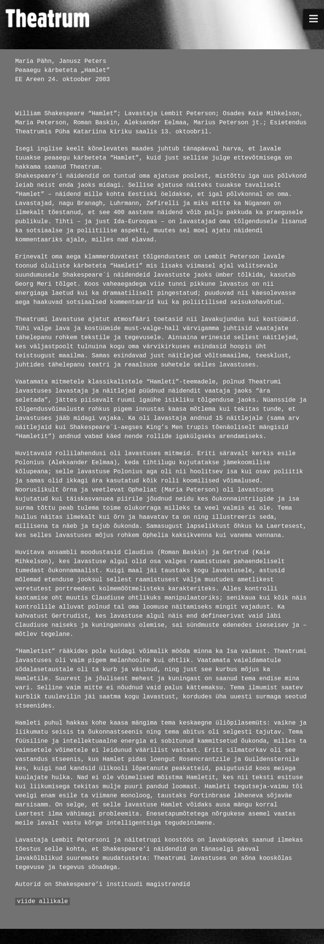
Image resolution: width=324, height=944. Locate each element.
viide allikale (42, 901)
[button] (313, 19)
